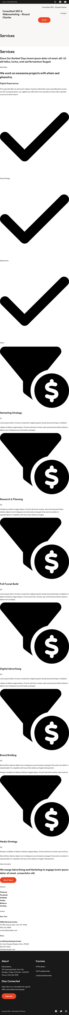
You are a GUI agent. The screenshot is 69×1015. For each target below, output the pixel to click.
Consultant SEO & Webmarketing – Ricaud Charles (16, 14)
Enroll (44, 20)
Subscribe (9, 996)
